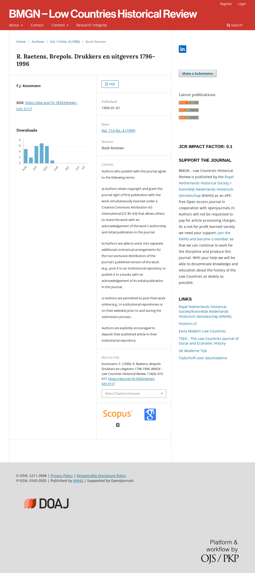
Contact (37, 25)
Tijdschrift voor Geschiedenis (203, 358)
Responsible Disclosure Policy (101, 475)
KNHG (78, 480)
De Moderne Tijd (193, 350)
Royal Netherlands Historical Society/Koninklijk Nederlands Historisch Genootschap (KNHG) (205, 311)
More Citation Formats (122, 393)
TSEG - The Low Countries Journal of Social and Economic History (209, 341)
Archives (38, 41)
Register (226, 3)
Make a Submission (197, 73)
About (14, 25)
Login (242, 3)
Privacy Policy (62, 475)
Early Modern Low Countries (202, 331)
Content (59, 25)
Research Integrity (91, 25)
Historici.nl (188, 323)
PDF (112, 84)
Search (235, 25)
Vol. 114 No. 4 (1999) (65, 41)
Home (21, 41)
